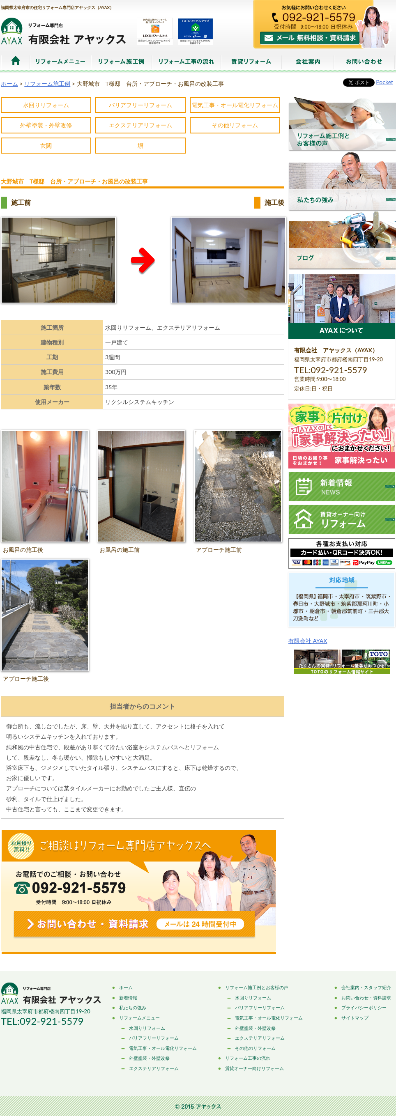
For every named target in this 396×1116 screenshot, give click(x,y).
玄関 (46, 145)
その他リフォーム (235, 125)
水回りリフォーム (46, 104)
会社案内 (308, 62)
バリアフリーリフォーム (140, 104)
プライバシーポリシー (364, 1007)
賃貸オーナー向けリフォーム (254, 1068)
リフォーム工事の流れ (186, 62)
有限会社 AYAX (307, 640)
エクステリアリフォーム (140, 125)
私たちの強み (132, 1007)
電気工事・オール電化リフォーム (235, 104)
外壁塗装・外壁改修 (46, 125)
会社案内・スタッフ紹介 (366, 987)
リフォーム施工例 (121, 62)
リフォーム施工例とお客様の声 (256, 987)
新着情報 (128, 997)
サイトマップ (354, 1017)
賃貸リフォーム (251, 62)
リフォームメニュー (60, 62)
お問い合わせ (364, 62)
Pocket (384, 81)
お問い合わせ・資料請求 (366, 997)
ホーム (15, 62)
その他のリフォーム (255, 1048)
